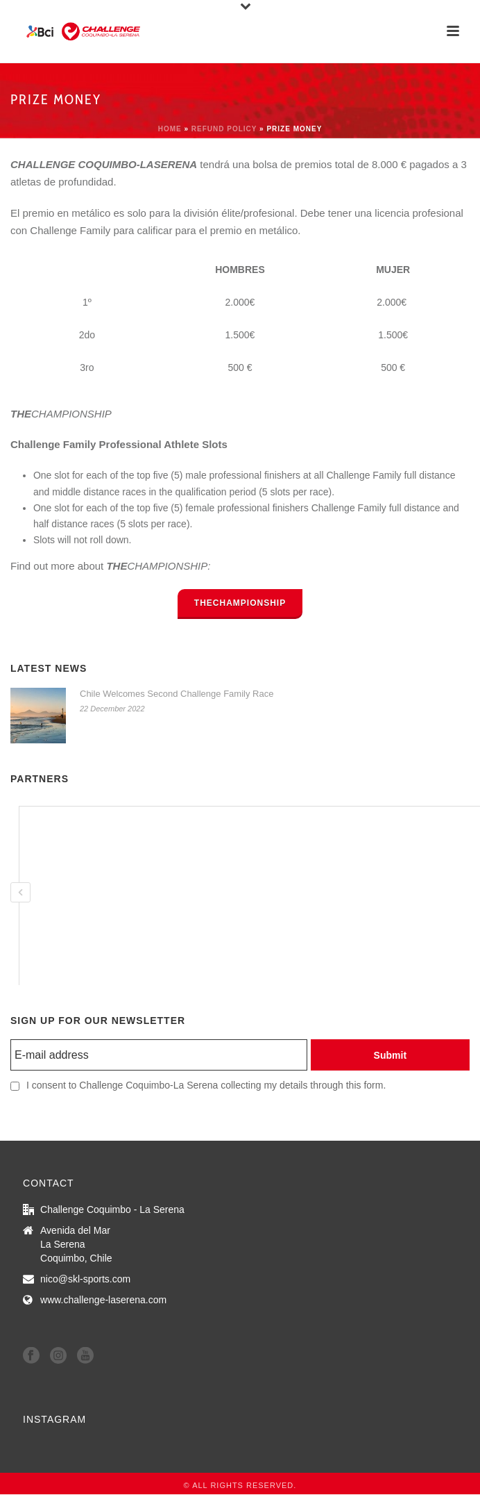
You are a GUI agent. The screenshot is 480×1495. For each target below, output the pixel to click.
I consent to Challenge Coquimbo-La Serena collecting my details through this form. (206, 1085)
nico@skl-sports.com (85, 1279)
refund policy (224, 129)
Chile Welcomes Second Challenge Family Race (176, 693)
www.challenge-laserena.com (103, 1299)
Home (170, 129)
